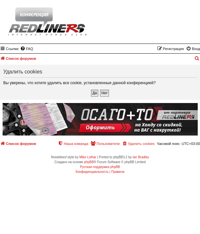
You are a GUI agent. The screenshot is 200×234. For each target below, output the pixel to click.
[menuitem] (26, 49)
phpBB (89, 162)
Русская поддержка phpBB (100, 167)
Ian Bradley (141, 157)
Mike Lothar (87, 157)
